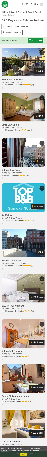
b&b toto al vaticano (13, 306)
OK (23, 455)
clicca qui (5, 451)
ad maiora (7, 215)
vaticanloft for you (12, 351)
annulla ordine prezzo (15, 26)
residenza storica (11, 260)
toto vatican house (12, 441)
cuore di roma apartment (16, 396)
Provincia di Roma (25, 12)
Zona (16, 82)
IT (36, 4)
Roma (37, 12)
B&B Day (5, 12)
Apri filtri (35, 40)
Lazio (13, 12)
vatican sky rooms (12, 170)
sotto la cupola (10, 125)
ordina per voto (12, 32)
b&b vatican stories (12, 79)
